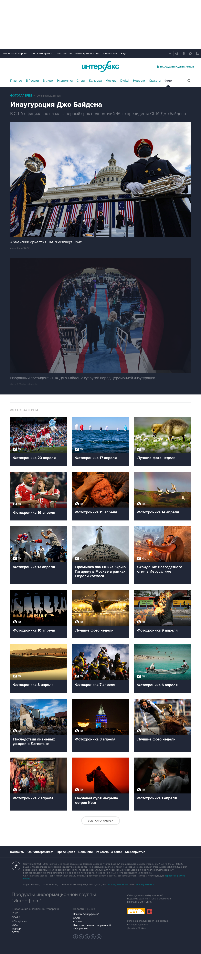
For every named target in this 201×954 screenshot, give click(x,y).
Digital (124, 80)
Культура (95, 80)
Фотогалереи (21, 96)
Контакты (17, 852)
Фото (168, 80)
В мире (48, 80)
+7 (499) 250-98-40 (118, 884)
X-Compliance (19, 921)
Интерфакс (100, 66)
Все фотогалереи (100, 820)
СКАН (76, 917)
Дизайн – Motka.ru (137, 928)
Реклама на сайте (109, 852)
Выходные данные (137, 924)
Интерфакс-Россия (87, 53)
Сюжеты (155, 80)
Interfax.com (64, 53)
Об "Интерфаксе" (42, 53)
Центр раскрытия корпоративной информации (92, 927)
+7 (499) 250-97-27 (145, 884)
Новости (139, 80)
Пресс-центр (66, 852)
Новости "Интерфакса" (86, 914)
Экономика (65, 80)
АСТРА (16, 932)
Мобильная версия (15, 53)
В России (32, 80)
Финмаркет (110, 53)
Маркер (16, 928)
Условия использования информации (148, 920)
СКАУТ (16, 925)
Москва (111, 80)
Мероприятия (135, 852)
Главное (16, 80)
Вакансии (85, 852)
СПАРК (16, 917)
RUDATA (78, 921)
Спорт (81, 80)
